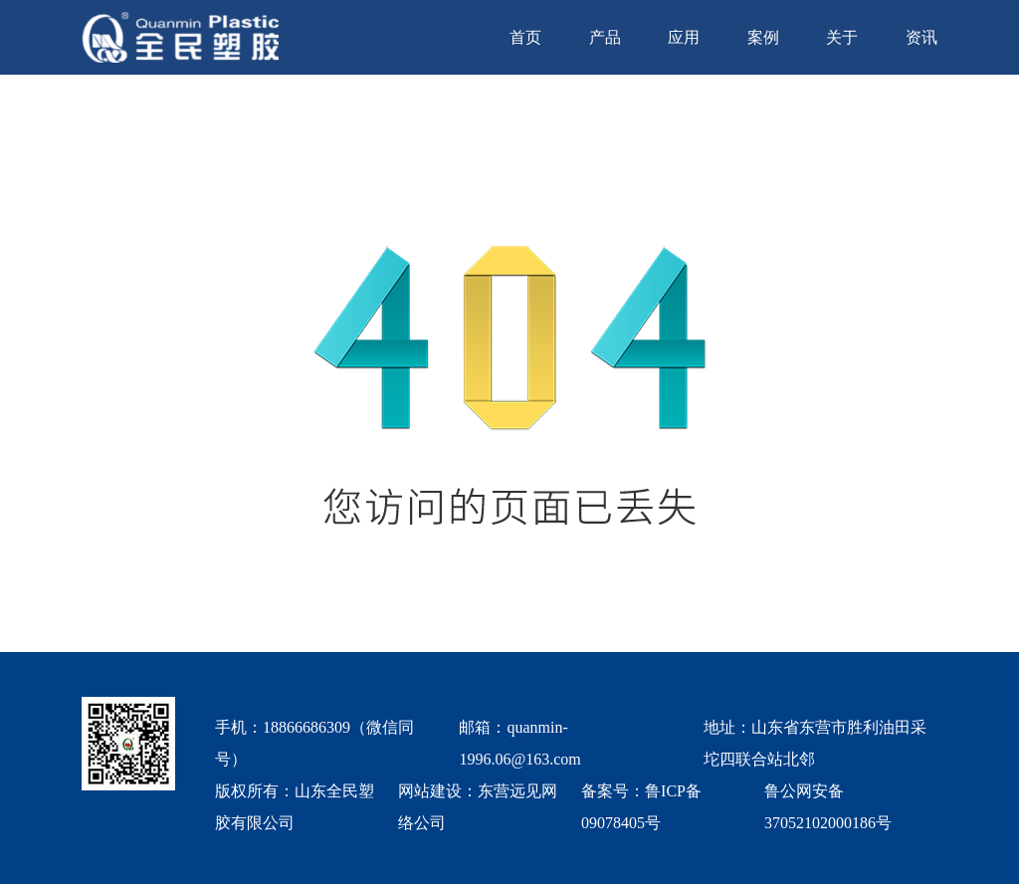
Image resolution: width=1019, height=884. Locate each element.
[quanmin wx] (128, 768)
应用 (684, 37)
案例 (763, 37)
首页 (525, 37)
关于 (842, 37)
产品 (605, 37)
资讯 (921, 37)
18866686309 (306, 727)
